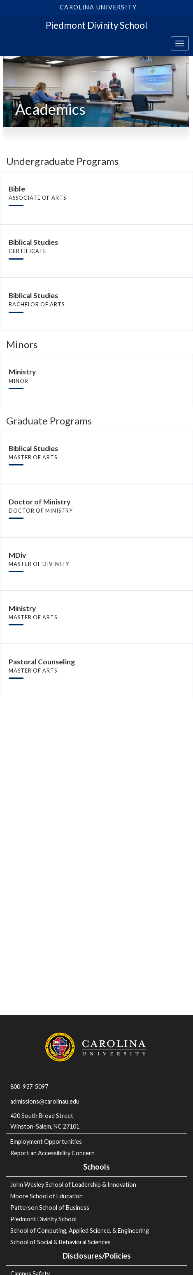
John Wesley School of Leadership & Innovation (73, 1184)
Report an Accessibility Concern (52, 1153)
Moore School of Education (46, 1196)
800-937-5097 (29, 1086)
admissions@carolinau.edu (44, 1101)
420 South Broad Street (41, 1115)
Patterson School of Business (49, 1207)
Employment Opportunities (46, 1141)
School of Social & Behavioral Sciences (60, 1242)
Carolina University (98, 7)
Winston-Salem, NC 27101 (45, 1126)
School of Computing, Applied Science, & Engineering (79, 1230)
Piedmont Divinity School (96, 25)
